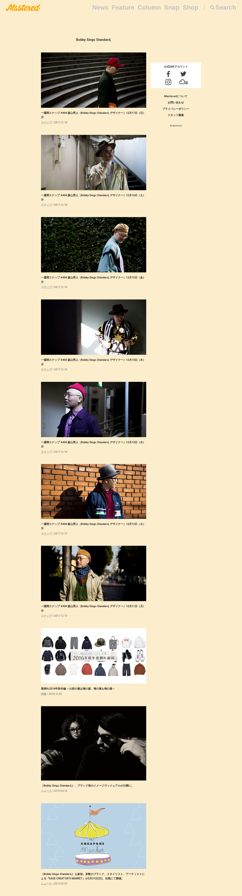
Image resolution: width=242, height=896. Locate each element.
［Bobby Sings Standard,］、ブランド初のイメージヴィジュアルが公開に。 (87, 785)
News (100, 7)
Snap (171, 7)
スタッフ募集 (176, 115)
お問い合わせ (176, 102)
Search (225, 7)
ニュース (46, 790)
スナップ (46, 122)
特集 (43, 694)
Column (149, 7)
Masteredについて (175, 96)
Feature (123, 7)
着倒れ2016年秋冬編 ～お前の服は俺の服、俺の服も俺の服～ (78, 688)
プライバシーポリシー (175, 108)
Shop (190, 7)
